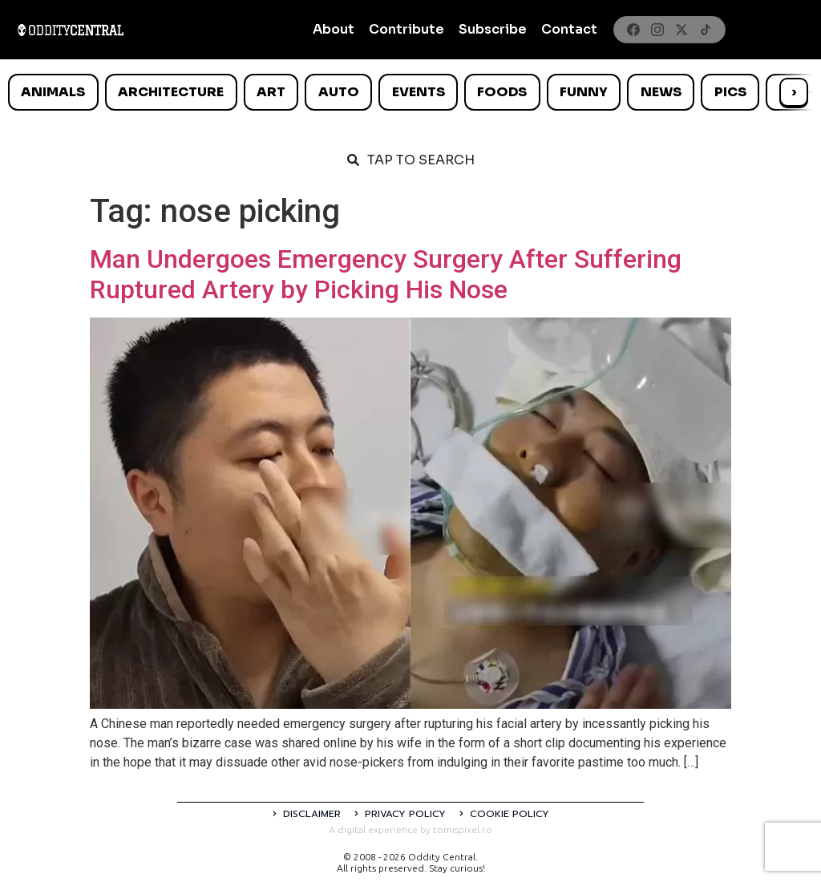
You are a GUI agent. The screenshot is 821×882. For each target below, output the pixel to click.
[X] (681, 29)
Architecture (171, 91)
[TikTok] (705, 29)
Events (418, 91)
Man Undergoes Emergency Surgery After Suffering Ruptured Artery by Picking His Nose (385, 274)
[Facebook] (633, 29)
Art (271, 91)
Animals (53, 91)
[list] (410, 92)
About (333, 29)
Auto (338, 91)
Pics (730, 91)
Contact (569, 29)
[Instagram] (657, 29)
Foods (502, 91)
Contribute (406, 29)
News (661, 91)
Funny (584, 91)
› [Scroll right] (793, 91)
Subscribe (493, 29)
